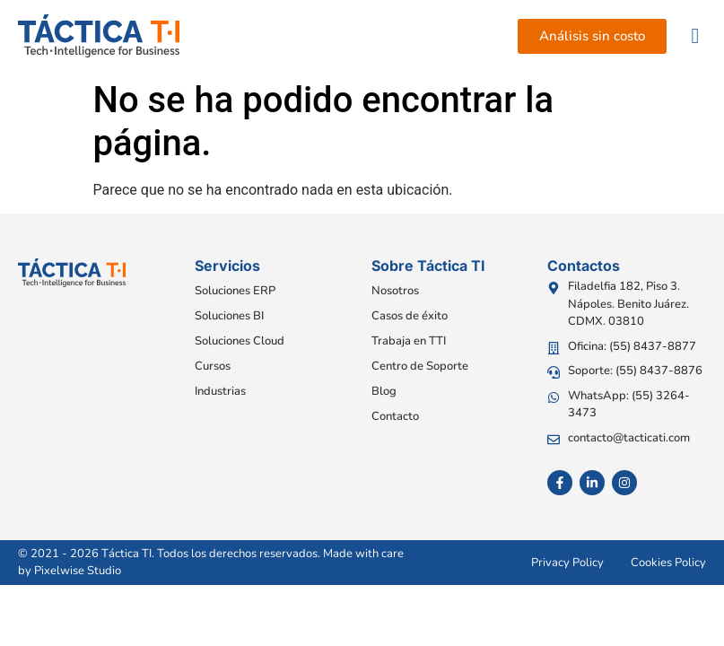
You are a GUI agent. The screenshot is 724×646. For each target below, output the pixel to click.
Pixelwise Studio (77, 571)
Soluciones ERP (235, 291)
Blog (384, 391)
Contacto (395, 416)
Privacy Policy (567, 562)
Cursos (213, 366)
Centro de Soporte (419, 366)
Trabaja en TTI (408, 341)
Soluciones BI (229, 316)
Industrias (220, 391)
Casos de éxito (409, 316)
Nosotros (395, 291)
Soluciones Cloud (239, 341)
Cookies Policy (668, 562)
